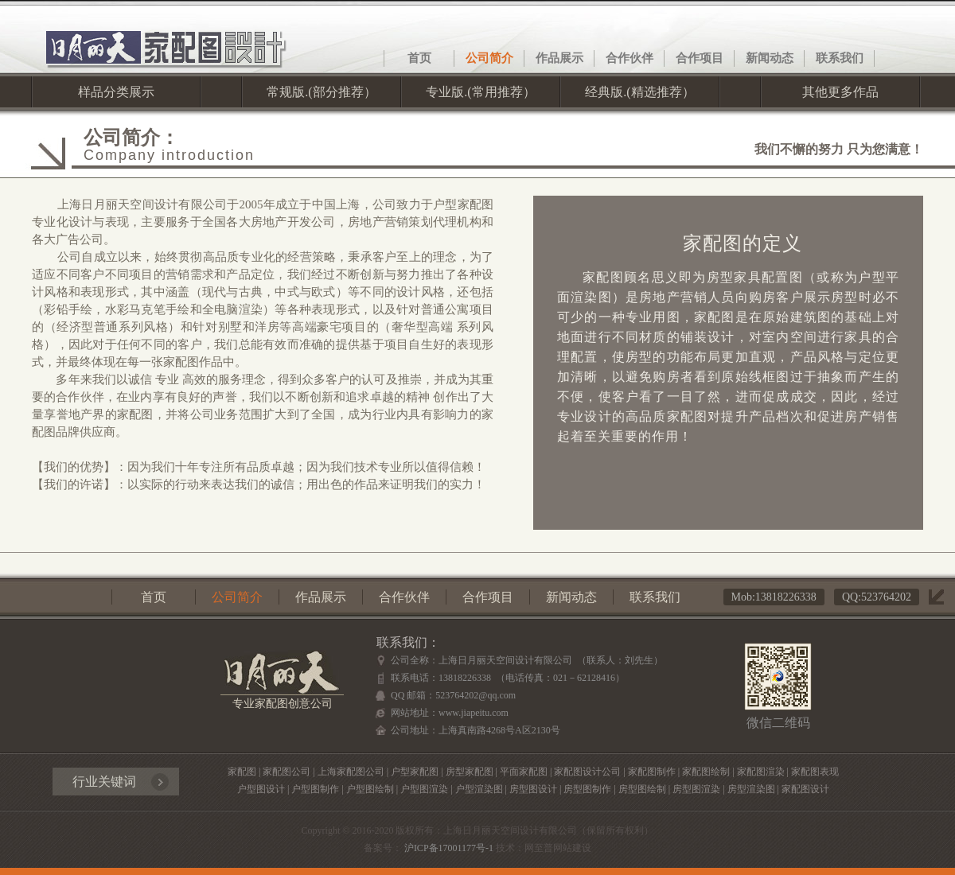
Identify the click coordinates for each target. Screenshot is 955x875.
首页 (419, 58)
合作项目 (699, 58)
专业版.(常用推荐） (480, 92)
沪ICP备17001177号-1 (447, 848)
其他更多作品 (840, 92)
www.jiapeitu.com (474, 712)
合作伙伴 (629, 58)
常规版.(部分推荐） (321, 92)
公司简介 (489, 58)
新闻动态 (769, 58)
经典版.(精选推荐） (639, 92)
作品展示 (559, 58)
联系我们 (839, 58)
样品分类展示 (116, 92)
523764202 (886, 597)
